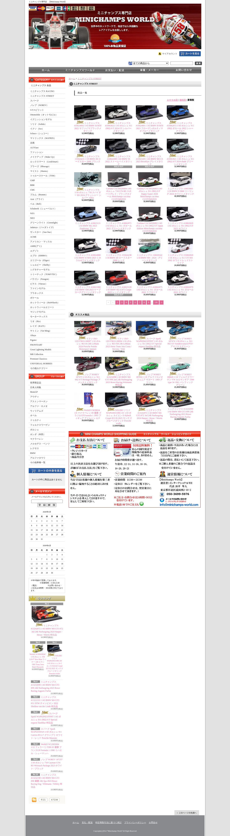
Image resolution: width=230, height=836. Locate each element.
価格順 (182, 100)
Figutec (33, 340)
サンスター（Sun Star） (41, 232)
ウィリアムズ (36, 411)
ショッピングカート (190, 53)
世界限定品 (35, 382)
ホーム (46, 70)
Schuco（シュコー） (40, 133)
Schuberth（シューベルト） (43, 208)
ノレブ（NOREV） (39, 105)
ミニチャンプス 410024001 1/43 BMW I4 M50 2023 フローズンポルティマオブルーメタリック (149, 127)
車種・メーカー (149, 70)
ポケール (34, 298)
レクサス (34, 448)
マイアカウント (169, 53)
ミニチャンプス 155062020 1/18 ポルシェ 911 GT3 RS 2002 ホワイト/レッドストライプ (180, 259)
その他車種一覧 (37, 462)
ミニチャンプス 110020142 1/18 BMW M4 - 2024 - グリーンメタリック (149, 258)
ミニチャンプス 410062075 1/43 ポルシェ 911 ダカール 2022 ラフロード (149, 290)
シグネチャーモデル (40, 269)
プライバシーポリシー (135, 822)
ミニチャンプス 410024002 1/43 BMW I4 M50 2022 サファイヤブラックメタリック (87, 127)
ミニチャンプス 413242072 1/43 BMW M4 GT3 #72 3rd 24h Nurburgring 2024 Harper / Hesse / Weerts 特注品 (149, 415)
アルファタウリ (37, 458)
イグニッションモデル (41, 119)
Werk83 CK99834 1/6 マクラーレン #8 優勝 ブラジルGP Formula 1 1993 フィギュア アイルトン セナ (87, 414)
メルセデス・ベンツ (40, 443)
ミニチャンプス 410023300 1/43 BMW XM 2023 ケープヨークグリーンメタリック (88, 290)
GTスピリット (37, 110)
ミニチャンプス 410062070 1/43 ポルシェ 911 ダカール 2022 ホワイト (180, 290)
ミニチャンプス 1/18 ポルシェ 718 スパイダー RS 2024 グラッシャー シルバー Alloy (87, 194)
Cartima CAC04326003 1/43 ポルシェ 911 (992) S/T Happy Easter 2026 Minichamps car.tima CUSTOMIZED (149, 193)
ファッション (36, 152)
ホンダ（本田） (37, 434)
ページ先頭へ (186, 812)
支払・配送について (115, 70)
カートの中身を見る (47, 470)
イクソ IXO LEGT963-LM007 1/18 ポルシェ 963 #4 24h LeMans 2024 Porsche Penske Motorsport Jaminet (87, 343)
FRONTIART (36, 345)
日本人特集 (35, 387)
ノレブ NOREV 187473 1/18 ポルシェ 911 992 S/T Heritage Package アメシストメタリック (87, 378)
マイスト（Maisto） (39, 171)
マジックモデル (37, 312)
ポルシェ (34, 429)
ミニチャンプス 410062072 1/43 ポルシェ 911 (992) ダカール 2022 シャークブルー (180, 127)
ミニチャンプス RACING (42, 91)
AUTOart (34, 147)
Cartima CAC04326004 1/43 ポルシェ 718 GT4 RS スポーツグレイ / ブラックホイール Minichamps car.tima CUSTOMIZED (118, 193)
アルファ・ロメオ (39, 406)
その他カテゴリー (39, 368)
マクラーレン (36, 439)
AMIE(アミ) (36, 246)
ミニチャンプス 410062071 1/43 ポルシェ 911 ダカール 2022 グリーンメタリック (119, 226)
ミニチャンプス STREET (42, 96)
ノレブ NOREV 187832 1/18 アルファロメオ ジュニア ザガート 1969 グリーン (149, 378)
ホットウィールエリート (42, 307)
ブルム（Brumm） (39, 194)
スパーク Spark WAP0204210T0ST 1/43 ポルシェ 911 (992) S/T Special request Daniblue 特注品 (149, 342)
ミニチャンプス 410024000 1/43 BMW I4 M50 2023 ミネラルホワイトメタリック (87, 258)
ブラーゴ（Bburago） (40, 166)
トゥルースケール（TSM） (43, 175)
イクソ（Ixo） (37, 128)
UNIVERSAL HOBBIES (41, 363)
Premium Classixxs (38, 359)
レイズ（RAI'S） (38, 326)
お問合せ (184, 70)
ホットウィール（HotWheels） (45, 302)
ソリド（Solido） (38, 124)
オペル (33, 415)
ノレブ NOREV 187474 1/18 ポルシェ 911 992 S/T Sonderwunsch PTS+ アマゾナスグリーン (180, 342)
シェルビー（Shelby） (40, 265)
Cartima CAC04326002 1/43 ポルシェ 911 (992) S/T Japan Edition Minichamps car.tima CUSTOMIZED (149, 227)
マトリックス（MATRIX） (43, 138)
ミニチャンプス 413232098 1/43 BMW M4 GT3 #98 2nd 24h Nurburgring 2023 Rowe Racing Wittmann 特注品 (118, 379)
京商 (32, 143)
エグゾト (34, 251)
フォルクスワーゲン (40, 425)
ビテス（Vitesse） (38, 284)
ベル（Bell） (36, 204)
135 (156, 302)
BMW (33, 453)
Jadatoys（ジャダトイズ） (42, 227)
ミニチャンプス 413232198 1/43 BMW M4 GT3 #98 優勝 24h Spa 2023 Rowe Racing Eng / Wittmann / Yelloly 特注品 (46, 781)
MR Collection (36, 354)
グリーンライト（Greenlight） (44, 222)
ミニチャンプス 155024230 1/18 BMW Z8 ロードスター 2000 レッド (118, 258)
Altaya (33, 335)
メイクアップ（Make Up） (43, 157)
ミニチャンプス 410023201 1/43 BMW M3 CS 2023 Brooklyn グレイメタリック (149, 160)
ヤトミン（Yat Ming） (40, 331)
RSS (43, 800)
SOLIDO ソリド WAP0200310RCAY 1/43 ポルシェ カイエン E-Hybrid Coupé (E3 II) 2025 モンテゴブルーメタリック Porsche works (119, 417)
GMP (32, 180)
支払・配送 (87, 822)
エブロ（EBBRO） (39, 255)
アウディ (34, 396)
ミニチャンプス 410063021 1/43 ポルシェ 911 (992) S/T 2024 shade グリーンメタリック (180, 160)
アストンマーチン (39, 401)
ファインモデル (37, 288)
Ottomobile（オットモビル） (44, 114)
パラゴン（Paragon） (40, 279)
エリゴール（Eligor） (40, 260)
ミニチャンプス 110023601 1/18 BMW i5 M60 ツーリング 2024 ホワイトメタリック (180, 191)
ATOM (54, 800)
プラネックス (36, 293)
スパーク (34, 100)
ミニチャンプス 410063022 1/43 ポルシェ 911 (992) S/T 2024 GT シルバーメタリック (118, 127)
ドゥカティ (35, 420)
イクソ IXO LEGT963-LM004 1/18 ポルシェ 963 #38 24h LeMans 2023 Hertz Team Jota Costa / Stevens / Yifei (119, 343)
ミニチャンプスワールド (80, 70)
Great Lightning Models (40, 349)
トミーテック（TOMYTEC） (44, 274)
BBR (32, 185)
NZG (32, 213)
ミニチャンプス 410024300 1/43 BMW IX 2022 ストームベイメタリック (118, 160)
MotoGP (34, 392)
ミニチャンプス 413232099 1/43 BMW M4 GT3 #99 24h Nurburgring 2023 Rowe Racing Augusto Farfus (180, 413)
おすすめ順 (172, 100)
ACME (33, 237)
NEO (32, 218)
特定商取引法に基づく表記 (108, 822)
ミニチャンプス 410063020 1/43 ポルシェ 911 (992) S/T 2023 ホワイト (180, 226)
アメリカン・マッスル (41, 241)
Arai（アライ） (37, 199)
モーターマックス (39, 316)
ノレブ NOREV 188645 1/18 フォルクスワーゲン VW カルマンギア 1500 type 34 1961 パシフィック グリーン (180, 379)
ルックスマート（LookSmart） (45, 161)
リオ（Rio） (36, 321)
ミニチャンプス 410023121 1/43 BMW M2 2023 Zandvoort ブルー (88, 226)
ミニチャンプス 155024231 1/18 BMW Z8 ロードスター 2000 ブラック (88, 159)
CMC (32, 190)
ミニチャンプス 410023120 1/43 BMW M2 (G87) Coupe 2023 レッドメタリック (119, 290)
